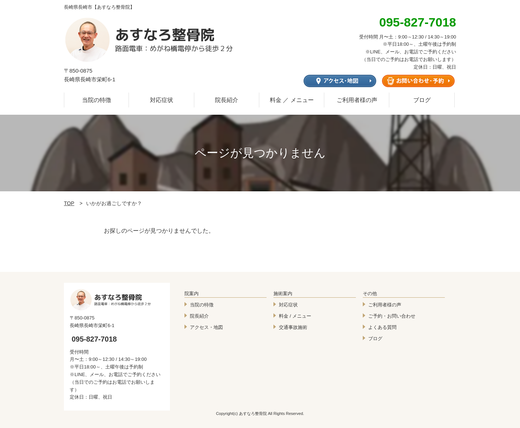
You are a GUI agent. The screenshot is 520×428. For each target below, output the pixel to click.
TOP (69, 203)
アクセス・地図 (206, 327)
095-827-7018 (94, 339)
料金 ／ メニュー (292, 100)
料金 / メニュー (295, 316)
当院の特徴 (96, 100)
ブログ (422, 100)
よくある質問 (382, 327)
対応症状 (161, 100)
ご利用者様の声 (357, 100)
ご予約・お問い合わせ (391, 316)
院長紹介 (226, 100)
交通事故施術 (293, 327)
